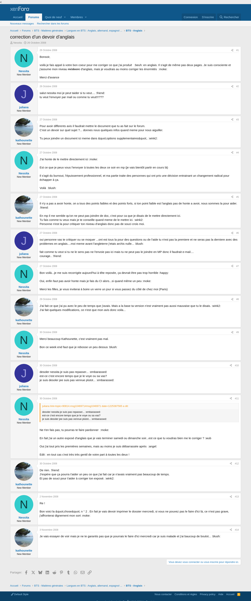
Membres (77, 17)
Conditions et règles (186, 594)
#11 (237, 398)
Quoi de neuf (53, 17)
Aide (220, 594)
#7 (237, 266)
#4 (237, 152)
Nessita (17, 42)
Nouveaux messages (22, 23)
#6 (237, 233)
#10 (237, 365)
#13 (237, 496)
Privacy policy (207, 594)
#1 (237, 50)
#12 (237, 463)
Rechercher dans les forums (53, 23)
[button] (65, 17)
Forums (33, 17)
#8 (237, 299)
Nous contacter (163, 594)
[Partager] (232, 50)
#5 (237, 197)
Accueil (17, 17)
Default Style (20, 594)
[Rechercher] (229, 17)
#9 (237, 332)
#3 (237, 119)
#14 (237, 529)
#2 (237, 86)
